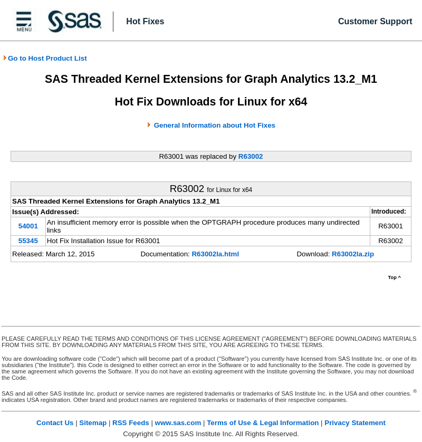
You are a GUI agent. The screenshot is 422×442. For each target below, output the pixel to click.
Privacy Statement (355, 423)
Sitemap (93, 423)
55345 (28, 241)
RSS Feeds (130, 423)
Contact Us (54, 423)
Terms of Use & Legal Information (263, 423)
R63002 (250, 156)
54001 (28, 226)
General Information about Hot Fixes (214, 125)
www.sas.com (178, 423)
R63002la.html (215, 254)
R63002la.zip (353, 254)
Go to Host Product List (45, 58)
